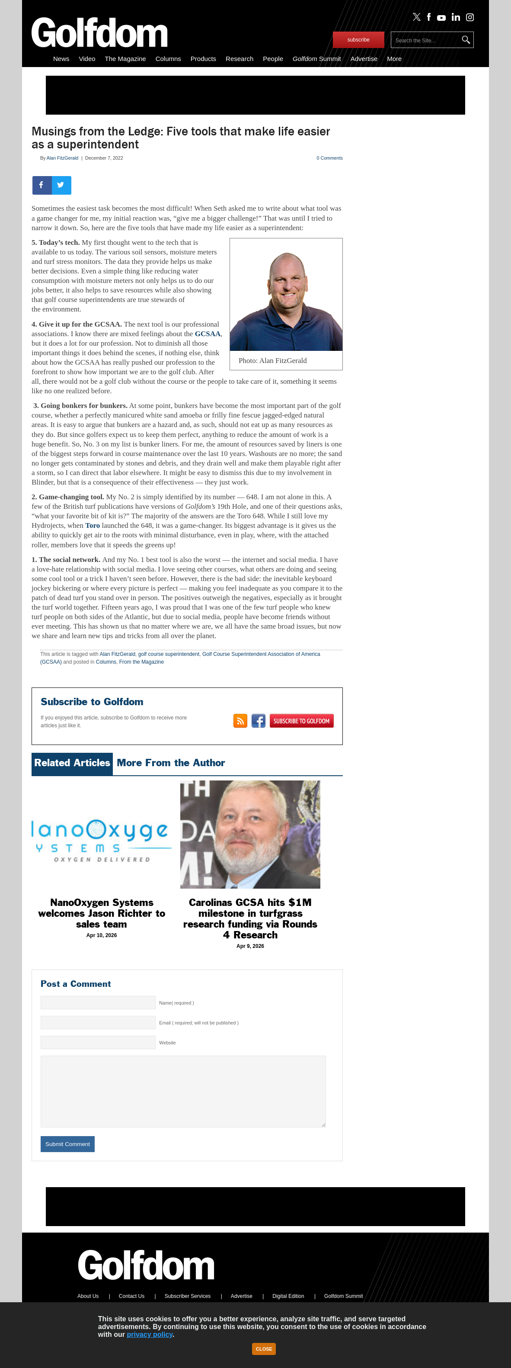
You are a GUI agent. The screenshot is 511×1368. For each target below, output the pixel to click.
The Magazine (125, 58)
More (394, 58)
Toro (92, 525)
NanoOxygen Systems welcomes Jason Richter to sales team (101, 913)
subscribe (359, 40)
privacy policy (150, 1334)
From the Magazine (141, 662)
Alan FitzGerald (62, 158)
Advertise (364, 58)
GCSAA (208, 334)
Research (239, 58)
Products (203, 58)
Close (264, 1349)
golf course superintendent (168, 654)
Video (87, 58)
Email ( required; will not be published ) (199, 1022)
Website (167, 1042)
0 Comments (330, 158)
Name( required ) (176, 1002)
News (61, 58)
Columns (168, 58)
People (273, 58)
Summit (317, 58)
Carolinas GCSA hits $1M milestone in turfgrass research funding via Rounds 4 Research (250, 918)
